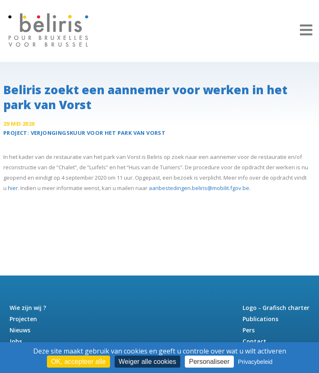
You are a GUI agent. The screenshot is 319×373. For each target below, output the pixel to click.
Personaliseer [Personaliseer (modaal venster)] (209, 361)
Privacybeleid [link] (255, 361)
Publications (260, 319)
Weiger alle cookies (147, 361)
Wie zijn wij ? (28, 308)
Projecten (23, 319)
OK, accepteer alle (78, 361)
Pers (249, 330)
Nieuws (20, 330)
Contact (254, 341)
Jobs (16, 341)
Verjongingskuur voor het (98, 133)
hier (13, 188)
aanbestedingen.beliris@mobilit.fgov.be (199, 188)
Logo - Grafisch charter (276, 308)
